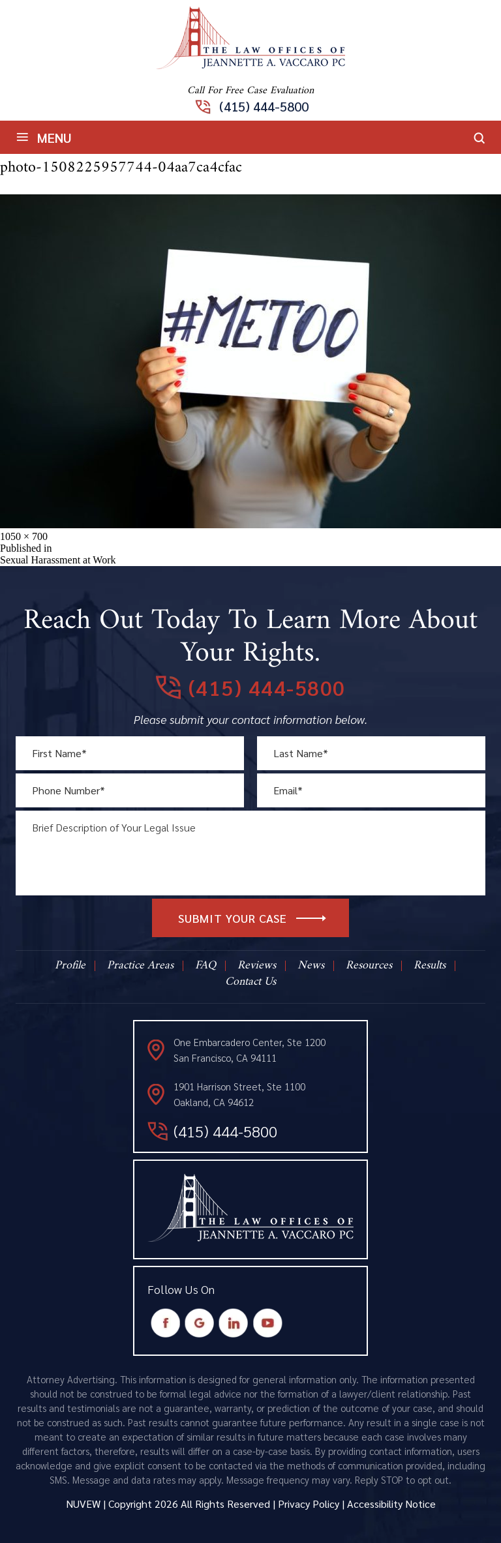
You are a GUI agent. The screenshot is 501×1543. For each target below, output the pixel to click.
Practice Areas (140, 966)
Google (200, 1323)
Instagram (234, 1323)
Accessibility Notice (391, 1503)
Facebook (166, 1323)
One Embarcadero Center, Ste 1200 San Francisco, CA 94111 (250, 1050)
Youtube (267, 1323)
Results (430, 966)
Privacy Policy (308, 1503)
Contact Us (250, 982)
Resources (369, 966)
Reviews (256, 966)
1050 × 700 (24, 536)
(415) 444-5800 (264, 106)
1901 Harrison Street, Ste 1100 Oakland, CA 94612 (239, 1094)
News (310, 966)
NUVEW (83, 1503)
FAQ (205, 966)
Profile (70, 966)
